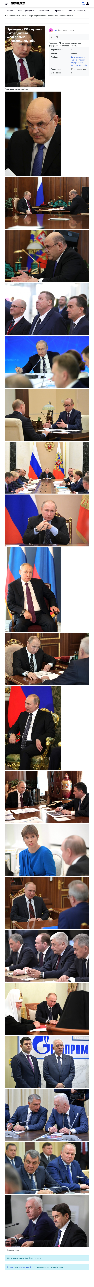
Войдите (11, 1267)
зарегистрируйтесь (27, 1267)
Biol (55, 30)
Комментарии (13, 1250)
